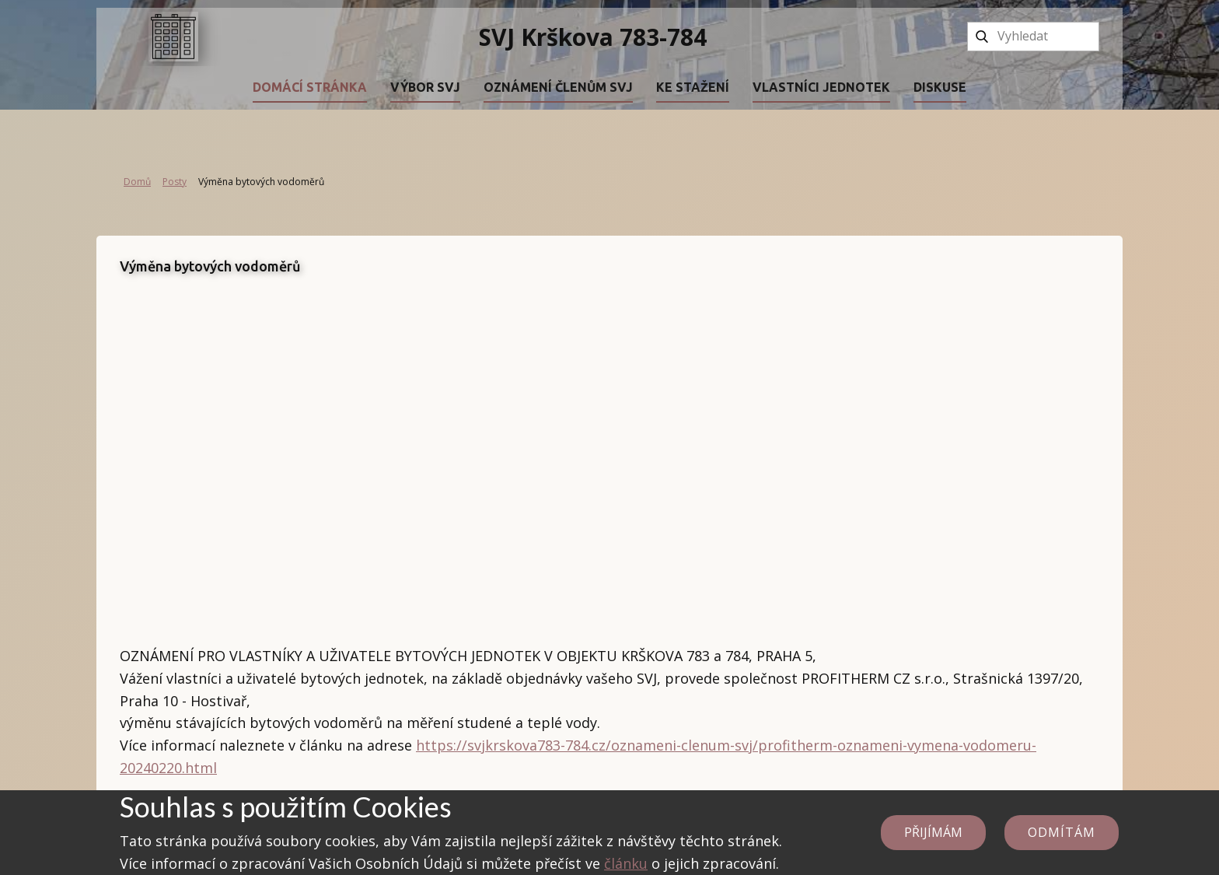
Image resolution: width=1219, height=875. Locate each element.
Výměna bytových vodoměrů (210, 266)
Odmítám (1061, 832)
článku (626, 863)
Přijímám (933, 832)
